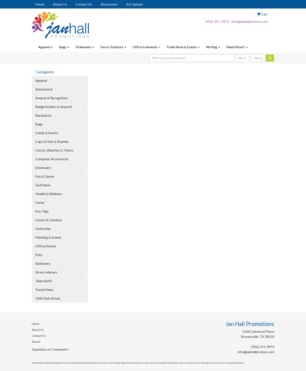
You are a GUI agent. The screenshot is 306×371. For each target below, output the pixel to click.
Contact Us (83, 4)
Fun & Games (44, 176)
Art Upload (134, 4)
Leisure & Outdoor (48, 220)
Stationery (42, 263)
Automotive (44, 89)
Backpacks (43, 115)
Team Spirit (43, 281)
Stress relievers (46, 272)
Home (39, 4)
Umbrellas (43, 229)
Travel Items (44, 289)
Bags (64, 47)
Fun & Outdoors (113, 47)
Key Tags (42, 211)
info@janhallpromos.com (249, 21)
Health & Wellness (48, 194)
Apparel (45, 47)
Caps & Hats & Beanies (52, 141)
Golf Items (43, 185)
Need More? (237, 47)
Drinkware (85, 47)
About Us (60, 4)
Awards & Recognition (51, 98)
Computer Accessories (51, 159)
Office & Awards (146, 47)
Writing (213, 47)
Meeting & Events (48, 237)
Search (36, 341)
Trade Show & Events (183, 47)
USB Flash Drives (47, 298)
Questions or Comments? (50, 349)
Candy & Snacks (46, 133)
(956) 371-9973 (217, 21)
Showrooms (109, 4)
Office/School (45, 246)
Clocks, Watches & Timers (54, 150)
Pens (38, 255)
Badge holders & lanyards (53, 107)
